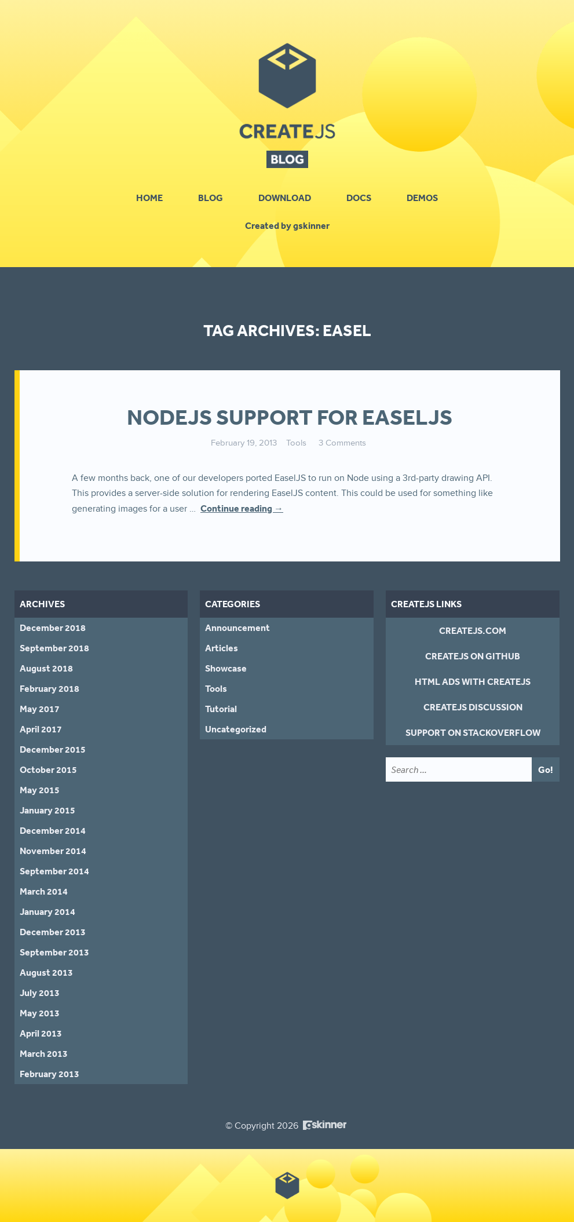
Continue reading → (241, 508)
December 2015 (53, 749)
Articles (221, 648)
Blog (210, 197)
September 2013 (54, 952)
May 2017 (40, 708)
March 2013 (44, 1053)
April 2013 (41, 1033)
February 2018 (49, 688)
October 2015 (48, 769)
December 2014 (53, 830)
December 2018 (53, 627)
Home (149, 197)
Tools (296, 442)
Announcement (237, 627)
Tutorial (221, 708)
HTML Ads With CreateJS (473, 681)
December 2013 (53, 932)
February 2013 (49, 1073)
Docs (358, 197)
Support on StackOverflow (472, 732)
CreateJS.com (472, 630)
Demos (422, 197)
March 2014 (44, 891)
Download (284, 197)
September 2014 (54, 871)
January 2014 (47, 911)
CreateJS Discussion (472, 707)
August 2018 (46, 668)
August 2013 (46, 972)
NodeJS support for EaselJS (289, 417)
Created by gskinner (287, 225)
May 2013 (40, 1013)
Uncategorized (235, 729)
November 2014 (53, 850)
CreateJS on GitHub (472, 656)
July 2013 (40, 992)
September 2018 (54, 648)
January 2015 (47, 810)
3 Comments (342, 442)
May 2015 (40, 790)
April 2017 (41, 729)
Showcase (226, 668)
